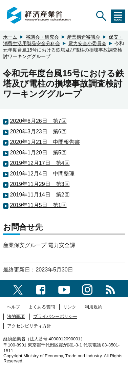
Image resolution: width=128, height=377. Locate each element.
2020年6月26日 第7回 (38, 121)
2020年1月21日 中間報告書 (45, 142)
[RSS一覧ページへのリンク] (110, 288)
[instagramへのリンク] (87, 288)
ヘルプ (13, 306)
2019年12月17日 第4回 (39, 163)
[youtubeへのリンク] (64, 288)
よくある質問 (41, 306)
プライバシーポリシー (55, 316)
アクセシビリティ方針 (29, 325)
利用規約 (93, 306)
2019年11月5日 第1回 (38, 205)
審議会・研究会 (42, 37)
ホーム (10, 37)
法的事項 (16, 316)
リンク (69, 306)
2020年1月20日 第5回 (38, 152)
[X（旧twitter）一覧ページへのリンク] (18, 288)
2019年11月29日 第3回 (39, 184)
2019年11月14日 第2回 (39, 194)
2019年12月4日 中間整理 (42, 173)
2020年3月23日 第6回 (38, 131)
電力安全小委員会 (87, 43)
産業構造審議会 (83, 37)
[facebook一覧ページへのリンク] (41, 288)
